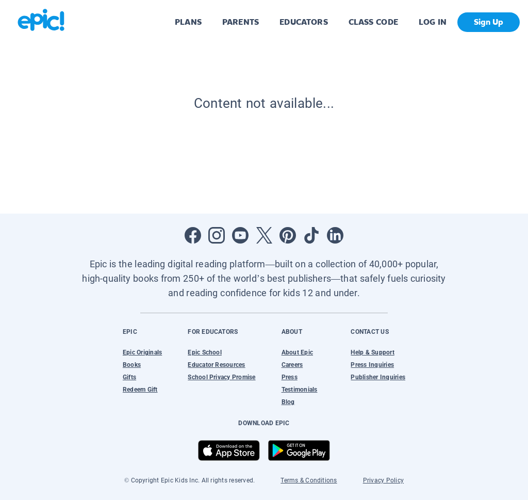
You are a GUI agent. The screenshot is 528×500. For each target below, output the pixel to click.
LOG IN (433, 22)
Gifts (129, 377)
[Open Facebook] (193, 235)
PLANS (188, 22)
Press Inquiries (372, 364)
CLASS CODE (373, 22)
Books (132, 364)
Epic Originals (142, 352)
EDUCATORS (303, 22)
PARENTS (240, 22)
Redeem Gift (140, 389)
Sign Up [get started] (488, 22)
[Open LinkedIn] (335, 235)
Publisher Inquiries (378, 377)
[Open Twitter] (264, 235)
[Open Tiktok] (311, 235)
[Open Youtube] (240, 235)
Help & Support (372, 352)
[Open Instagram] (216, 235)
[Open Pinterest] (287, 235)
